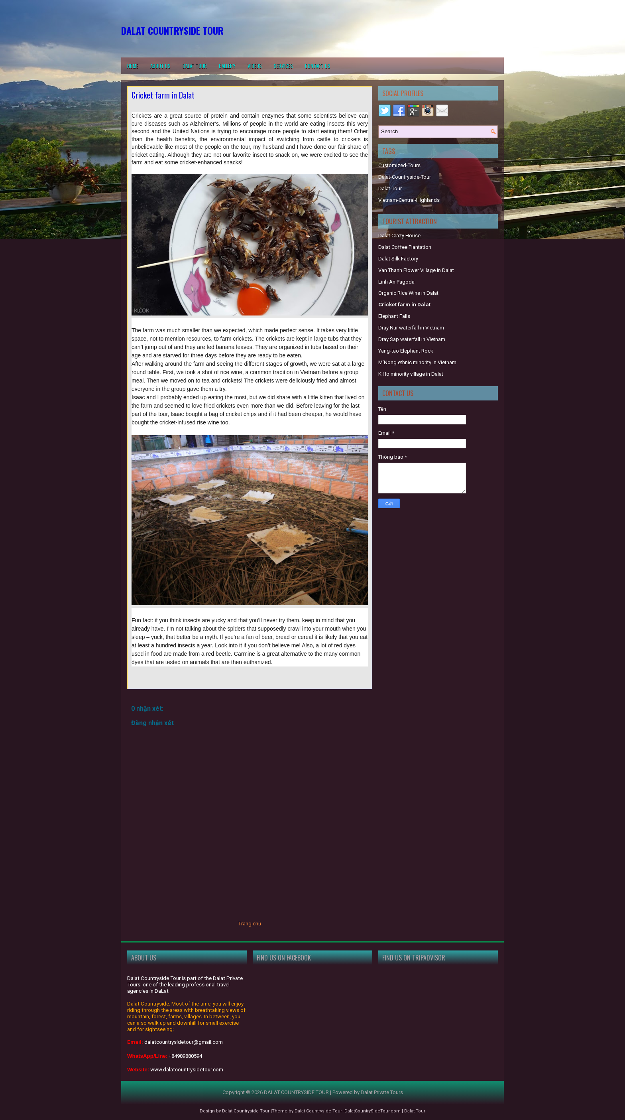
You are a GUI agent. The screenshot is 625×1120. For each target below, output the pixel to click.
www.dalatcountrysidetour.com (186, 1070)
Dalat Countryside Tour (245, 1111)
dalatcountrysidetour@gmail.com (183, 1042)
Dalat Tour (195, 66)
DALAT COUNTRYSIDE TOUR (172, 30)
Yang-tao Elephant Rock (405, 351)
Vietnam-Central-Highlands (409, 200)
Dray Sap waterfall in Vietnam (411, 339)
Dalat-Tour (390, 188)
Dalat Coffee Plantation (404, 247)
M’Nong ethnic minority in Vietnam (417, 362)
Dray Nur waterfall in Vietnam (411, 328)
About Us (160, 66)
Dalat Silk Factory (398, 259)
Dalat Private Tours (382, 1092)
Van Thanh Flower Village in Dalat (416, 270)
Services (283, 66)
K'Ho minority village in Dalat (410, 374)
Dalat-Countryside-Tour (404, 177)
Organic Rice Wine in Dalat (408, 293)
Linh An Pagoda (396, 282)
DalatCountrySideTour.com (372, 1111)
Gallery (227, 66)
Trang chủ (249, 924)
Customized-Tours (399, 165)
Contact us (317, 66)
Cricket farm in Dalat (163, 95)
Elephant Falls (394, 316)
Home (132, 66)
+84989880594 (185, 1056)
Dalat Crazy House (399, 236)
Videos (255, 66)
